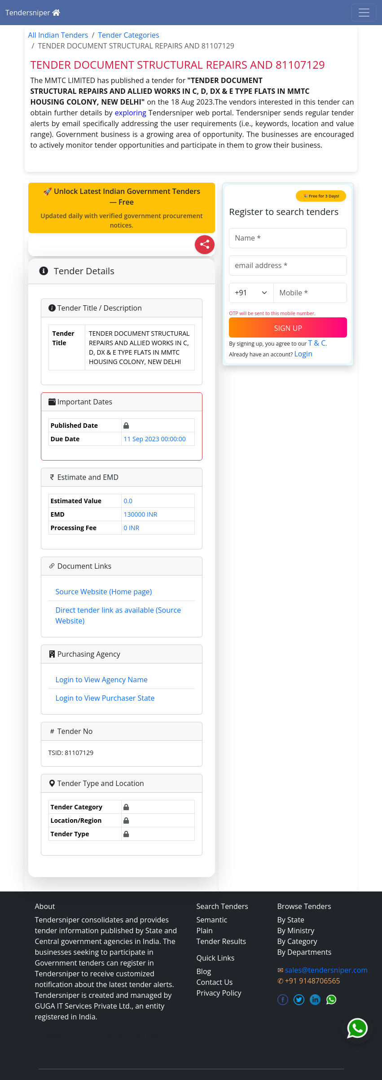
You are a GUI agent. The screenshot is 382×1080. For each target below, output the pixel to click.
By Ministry (296, 930)
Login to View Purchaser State (105, 698)
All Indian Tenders (58, 35)
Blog (204, 971)
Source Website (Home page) (104, 592)
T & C (316, 343)
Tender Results (221, 941)
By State (291, 920)
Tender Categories (128, 35)
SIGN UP (288, 328)
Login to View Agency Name (102, 680)
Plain (205, 930)
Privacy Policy (219, 993)
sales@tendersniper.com (326, 970)
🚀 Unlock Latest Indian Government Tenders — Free (122, 208)
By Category (297, 941)
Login (303, 354)
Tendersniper (32, 13)
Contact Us (215, 982)
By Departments (304, 952)
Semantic (212, 920)
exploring (130, 113)
